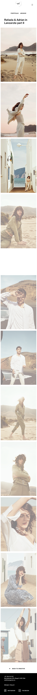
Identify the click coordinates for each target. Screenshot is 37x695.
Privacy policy (9, 685)
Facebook (24, 690)
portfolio (15, 13)
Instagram (9, 690)
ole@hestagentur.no (9, 680)
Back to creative (18, 668)
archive (23, 13)
